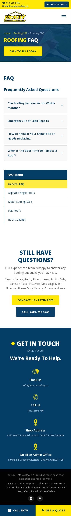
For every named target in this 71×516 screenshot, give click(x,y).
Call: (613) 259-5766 (35, 312)
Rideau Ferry (49, 487)
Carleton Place (44, 483)
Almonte (36, 487)
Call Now (17, 510)
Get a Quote (53, 510)
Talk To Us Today (23, 51)
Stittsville (19, 483)
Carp (27, 491)
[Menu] (63, 16)
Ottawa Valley (47, 491)
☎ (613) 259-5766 (11, 3)
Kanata (9, 483)
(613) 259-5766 (36, 410)
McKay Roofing (26, 475)
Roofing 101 (20, 33)
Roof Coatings (17, 219)
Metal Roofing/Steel (20, 201)
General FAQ (16, 184)
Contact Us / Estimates (35, 300)
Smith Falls (24, 487)
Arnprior (30, 483)
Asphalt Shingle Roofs (21, 193)
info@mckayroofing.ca (35, 385)
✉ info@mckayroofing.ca (15, 6)
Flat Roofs (14, 210)
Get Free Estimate (56, 4)
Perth (15, 487)
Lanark (34, 491)
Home (7, 33)
